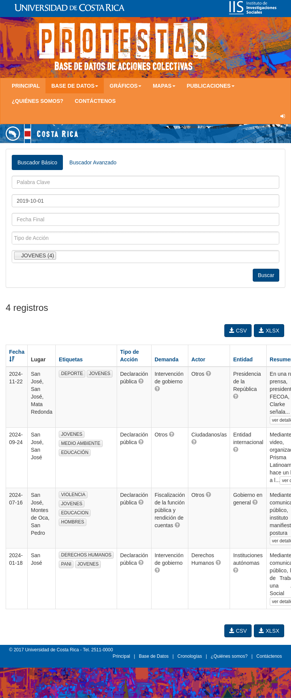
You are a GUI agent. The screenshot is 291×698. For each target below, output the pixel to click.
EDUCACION (74, 512)
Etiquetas (71, 359)
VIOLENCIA (73, 494)
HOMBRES (72, 522)
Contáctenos (95, 101)
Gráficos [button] (125, 86)
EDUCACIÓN (74, 452)
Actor (198, 359)
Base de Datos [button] (74, 86)
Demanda (166, 359)
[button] (141, 381)
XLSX (269, 331)
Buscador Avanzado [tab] (92, 162)
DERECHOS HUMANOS (86, 555)
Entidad (242, 359)
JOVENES (99, 373)
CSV (238, 331)
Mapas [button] (164, 86)
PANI (66, 564)
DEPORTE (72, 373)
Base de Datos (154, 656)
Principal (26, 86)
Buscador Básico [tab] (37, 162)
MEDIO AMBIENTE (80, 443)
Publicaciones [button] (211, 86)
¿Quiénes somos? (37, 101)
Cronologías (189, 656)
